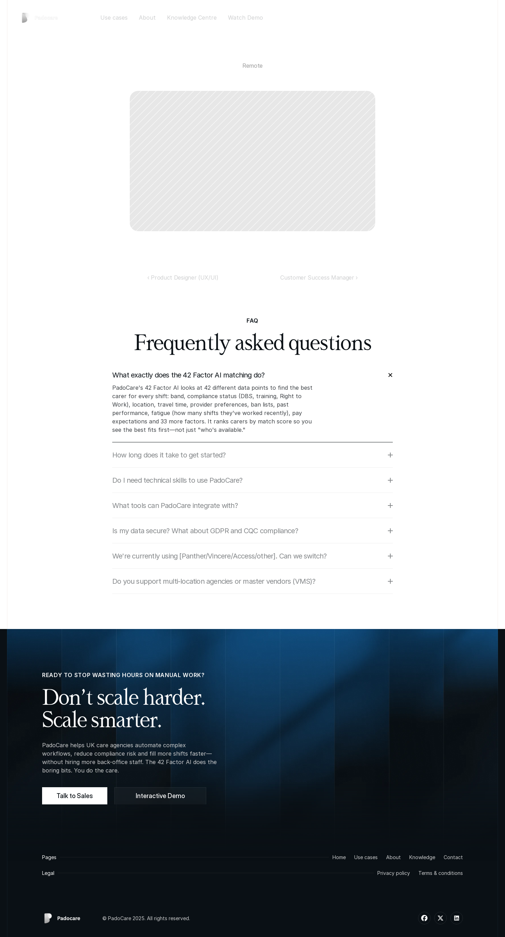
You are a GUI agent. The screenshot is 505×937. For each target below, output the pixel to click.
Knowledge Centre (192, 17)
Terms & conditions (440, 873)
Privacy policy (393, 873)
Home (339, 857)
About (147, 17)
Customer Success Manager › (319, 277)
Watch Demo (245, 17)
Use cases (114, 17)
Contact (453, 857)
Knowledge (422, 857)
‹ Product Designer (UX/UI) (182, 277)
